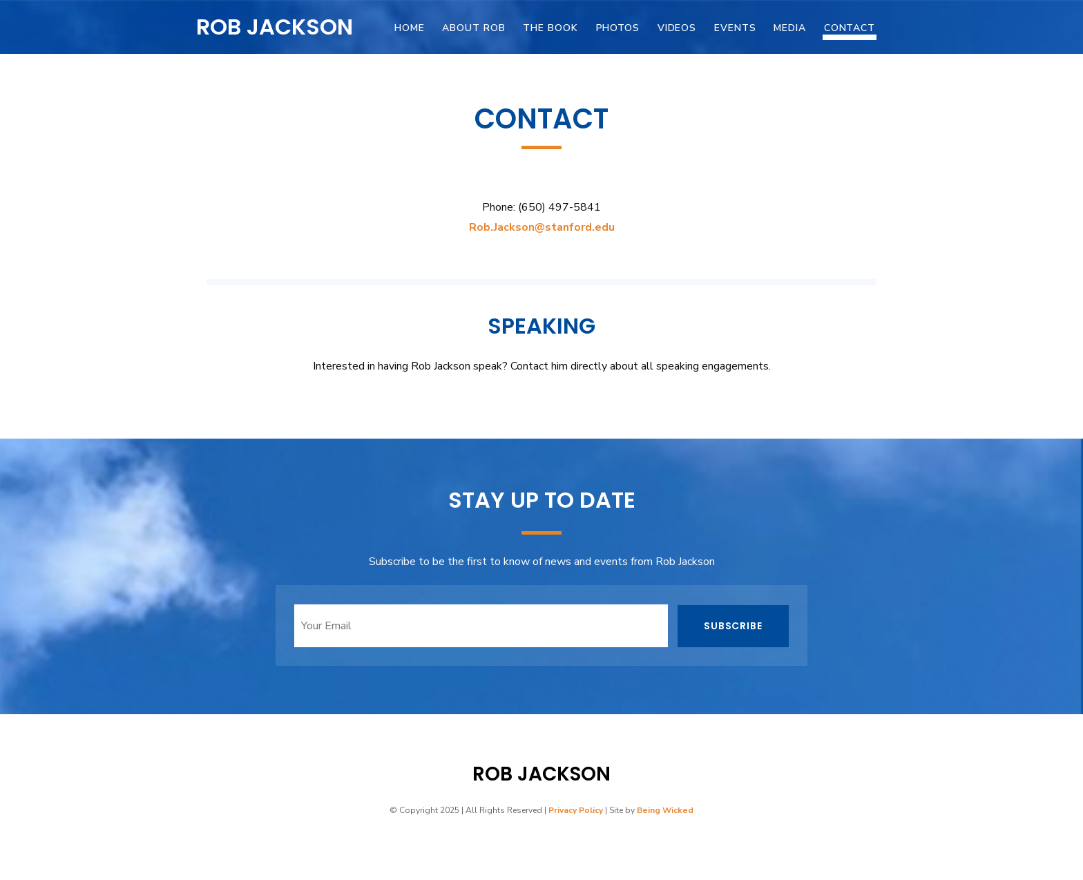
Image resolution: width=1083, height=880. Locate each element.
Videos (677, 28)
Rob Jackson (274, 26)
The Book (550, 28)
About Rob (473, 28)
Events (735, 28)
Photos (618, 28)
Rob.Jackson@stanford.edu (542, 227)
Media (789, 28)
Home (409, 28)
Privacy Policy (575, 810)
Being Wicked (665, 810)
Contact (849, 28)
